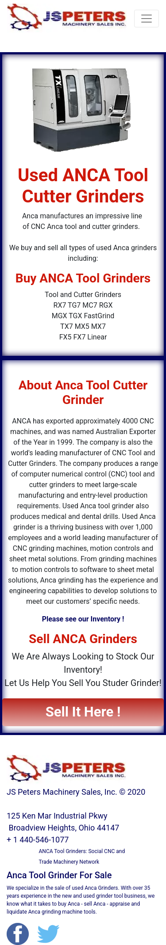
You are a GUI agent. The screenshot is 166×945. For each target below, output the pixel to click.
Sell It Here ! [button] (83, 712)
